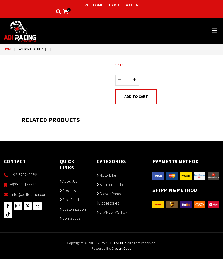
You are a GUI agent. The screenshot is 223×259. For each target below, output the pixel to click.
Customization (73, 209)
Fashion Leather (30, 49)
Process (68, 191)
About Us (68, 181)
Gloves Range (109, 194)
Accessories (108, 203)
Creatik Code (121, 248)
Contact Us (70, 218)
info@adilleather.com (29, 194)
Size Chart (69, 200)
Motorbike (106, 175)
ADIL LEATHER (116, 243)
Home (8, 49)
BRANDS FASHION (112, 212)
